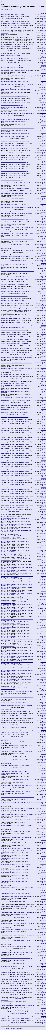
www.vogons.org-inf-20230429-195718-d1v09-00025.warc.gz (15, 1022)
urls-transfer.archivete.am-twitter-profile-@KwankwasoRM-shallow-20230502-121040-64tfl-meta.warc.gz (17, 576)
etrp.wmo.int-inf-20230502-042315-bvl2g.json (11, 180)
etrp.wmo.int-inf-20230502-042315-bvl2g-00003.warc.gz (14, 153)
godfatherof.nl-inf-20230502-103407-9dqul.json (12, 288)
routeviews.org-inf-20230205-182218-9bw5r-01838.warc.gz (15, 466)
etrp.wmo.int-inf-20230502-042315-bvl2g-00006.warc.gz (14, 166)
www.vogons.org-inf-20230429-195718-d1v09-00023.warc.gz (15, 1013)
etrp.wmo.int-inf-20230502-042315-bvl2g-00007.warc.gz (14, 171)
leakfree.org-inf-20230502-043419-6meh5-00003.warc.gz (14, 339)
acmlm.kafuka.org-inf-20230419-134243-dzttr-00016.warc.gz (15, 27)
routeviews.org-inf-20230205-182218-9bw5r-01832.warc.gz (15, 439)
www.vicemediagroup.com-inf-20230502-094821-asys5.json (15, 1011)
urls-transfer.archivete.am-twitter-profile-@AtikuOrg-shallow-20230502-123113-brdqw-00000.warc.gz (15, 536)
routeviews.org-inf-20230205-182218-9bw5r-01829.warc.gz (15, 426)
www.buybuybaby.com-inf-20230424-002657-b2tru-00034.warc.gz (16, 791)
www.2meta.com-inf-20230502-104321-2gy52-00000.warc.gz (15, 727)
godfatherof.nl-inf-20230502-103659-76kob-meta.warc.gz (14, 296)
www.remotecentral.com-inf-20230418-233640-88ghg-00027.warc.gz (17, 906)
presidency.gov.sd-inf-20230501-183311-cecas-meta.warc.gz (15, 405)
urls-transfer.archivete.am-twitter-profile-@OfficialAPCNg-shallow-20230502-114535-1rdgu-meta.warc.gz (16, 594)
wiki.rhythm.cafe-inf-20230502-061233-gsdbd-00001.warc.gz (15, 711)
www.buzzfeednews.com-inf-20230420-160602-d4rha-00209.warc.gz (17, 814)
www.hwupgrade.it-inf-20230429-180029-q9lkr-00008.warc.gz (15, 848)
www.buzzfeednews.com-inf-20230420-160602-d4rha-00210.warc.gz (17, 820)
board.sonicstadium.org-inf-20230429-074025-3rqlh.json (14, 81)
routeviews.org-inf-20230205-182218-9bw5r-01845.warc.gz (15, 498)
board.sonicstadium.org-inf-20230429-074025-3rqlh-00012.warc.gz (17, 70)
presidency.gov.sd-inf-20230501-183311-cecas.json (13, 409)
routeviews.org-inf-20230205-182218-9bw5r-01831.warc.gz (15, 435)
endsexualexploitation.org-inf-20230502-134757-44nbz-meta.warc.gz (17, 128)
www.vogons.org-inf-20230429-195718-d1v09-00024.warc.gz (15, 1018)
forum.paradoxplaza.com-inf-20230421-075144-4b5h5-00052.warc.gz (17, 239)
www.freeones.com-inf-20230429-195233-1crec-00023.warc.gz (16, 837)
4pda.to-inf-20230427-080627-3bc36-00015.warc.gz (13, 14)
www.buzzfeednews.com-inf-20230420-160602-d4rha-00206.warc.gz (17, 797)
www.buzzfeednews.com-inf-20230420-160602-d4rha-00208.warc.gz (17, 808)
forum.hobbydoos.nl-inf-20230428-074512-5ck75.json (13, 204)
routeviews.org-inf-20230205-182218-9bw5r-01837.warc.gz (15, 462)
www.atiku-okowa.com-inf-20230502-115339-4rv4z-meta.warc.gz (16, 765)
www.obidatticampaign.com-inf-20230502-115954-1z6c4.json (15, 879)
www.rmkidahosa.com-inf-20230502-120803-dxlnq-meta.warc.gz (16, 958)
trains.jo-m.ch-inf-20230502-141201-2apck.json (12, 516)
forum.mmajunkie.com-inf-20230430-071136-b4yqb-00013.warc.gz (17, 207)
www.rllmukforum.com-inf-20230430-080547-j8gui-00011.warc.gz (16, 946)
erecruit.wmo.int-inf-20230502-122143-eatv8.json (12, 145)
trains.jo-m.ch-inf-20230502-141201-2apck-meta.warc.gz (14, 511)
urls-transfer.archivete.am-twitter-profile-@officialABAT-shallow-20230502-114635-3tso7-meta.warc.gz (16, 680)
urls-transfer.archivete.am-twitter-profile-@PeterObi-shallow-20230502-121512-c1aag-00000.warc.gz (15, 622)
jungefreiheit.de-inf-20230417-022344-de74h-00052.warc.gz (15, 318)
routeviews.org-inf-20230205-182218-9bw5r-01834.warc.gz (15, 448)
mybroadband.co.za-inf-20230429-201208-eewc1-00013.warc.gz (16, 357)
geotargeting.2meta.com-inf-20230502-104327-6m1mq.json (15, 276)
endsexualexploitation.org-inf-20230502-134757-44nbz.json (15, 133)
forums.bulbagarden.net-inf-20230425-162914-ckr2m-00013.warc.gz (17, 250)
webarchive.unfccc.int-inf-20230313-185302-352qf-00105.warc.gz (16, 705)
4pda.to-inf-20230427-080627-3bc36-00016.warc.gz (13, 18)
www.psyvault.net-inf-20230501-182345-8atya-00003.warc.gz (15, 901)
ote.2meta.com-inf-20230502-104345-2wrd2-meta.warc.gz (15, 379)
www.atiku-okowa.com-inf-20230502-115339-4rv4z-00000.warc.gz (16, 759)
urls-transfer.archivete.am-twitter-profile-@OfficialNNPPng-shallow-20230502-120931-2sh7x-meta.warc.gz (17, 611)
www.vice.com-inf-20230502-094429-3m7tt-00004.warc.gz (15, 994)
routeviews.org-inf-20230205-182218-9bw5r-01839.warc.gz (15, 471)
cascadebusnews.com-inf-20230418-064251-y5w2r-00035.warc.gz (17, 84)
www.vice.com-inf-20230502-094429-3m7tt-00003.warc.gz (15, 990)
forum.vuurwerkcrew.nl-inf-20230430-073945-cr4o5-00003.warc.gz (17, 244)
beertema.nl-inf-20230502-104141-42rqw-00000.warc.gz (14, 58)
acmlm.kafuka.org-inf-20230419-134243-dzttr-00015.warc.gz (15, 23)
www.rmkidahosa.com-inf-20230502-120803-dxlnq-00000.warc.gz (16, 952)
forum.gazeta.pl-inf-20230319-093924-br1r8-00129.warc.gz (15, 188)
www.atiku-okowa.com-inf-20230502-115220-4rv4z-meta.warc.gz (16, 751)
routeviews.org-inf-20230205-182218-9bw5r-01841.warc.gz (15, 480)
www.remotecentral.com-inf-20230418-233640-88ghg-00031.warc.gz (17, 929)
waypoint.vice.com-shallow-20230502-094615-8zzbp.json (14, 702)
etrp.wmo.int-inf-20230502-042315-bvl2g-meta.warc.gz (14, 175)
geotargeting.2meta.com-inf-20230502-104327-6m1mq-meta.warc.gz (17, 271)
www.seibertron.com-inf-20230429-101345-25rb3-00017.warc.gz (16, 966)
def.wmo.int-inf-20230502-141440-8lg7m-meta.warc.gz (14, 100)
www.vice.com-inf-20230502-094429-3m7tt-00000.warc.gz (15, 976)
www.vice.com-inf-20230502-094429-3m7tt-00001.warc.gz (15, 981)
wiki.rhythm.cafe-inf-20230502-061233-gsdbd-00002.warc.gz (15, 715)
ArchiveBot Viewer (5, 1028)
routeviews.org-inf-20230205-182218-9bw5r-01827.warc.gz (15, 417)
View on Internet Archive (6, 9)
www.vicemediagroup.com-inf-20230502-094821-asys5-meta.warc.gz (17, 1005)
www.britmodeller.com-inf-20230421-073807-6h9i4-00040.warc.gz (16, 779)
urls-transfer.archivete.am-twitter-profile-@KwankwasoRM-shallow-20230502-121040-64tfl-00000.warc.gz (17, 571)
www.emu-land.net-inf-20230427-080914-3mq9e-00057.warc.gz (16, 825)
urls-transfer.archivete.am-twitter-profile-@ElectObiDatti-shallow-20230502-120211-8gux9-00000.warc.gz (16, 554)
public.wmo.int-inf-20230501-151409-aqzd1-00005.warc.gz (15, 412)
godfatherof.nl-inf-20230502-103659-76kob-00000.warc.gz (15, 291)
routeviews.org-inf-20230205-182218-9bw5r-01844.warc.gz (15, 493)
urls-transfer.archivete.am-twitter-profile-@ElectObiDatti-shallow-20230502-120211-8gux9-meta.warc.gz (16, 559)
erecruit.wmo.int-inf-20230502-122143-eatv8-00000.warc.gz (15, 136)
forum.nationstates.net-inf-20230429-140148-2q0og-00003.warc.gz (17, 221)
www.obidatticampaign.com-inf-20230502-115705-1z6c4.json (15, 864)
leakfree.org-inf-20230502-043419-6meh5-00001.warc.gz (14, 330)
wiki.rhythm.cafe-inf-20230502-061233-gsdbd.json (13, 725)
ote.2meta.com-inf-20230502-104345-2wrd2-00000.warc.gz (15, 374)
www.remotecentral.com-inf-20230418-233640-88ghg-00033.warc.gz (17, 940)
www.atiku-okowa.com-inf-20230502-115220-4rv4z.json (14, 756)
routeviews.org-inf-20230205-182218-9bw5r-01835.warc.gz (15, 453)
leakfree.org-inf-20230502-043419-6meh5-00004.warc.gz (14, 343)
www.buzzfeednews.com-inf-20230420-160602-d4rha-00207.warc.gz (17, 802)
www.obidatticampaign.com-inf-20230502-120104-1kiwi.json (15, 893)
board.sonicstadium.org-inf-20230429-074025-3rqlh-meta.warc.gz (16, 76)
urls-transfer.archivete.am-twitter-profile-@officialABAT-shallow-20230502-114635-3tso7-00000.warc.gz (16, 674)
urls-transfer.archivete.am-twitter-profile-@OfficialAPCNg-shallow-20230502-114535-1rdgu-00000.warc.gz (16, 588)
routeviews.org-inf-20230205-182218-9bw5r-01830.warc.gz (15, 430)
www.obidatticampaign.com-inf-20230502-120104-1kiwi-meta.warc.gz (17, 887)
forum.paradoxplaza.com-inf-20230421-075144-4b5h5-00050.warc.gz (17, 227)
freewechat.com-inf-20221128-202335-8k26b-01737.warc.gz (15, 256)
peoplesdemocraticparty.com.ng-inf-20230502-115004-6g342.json (16, 397)
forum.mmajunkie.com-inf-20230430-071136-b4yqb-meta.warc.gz (16, 213)
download (43, 13)
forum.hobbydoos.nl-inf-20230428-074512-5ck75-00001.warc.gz (16, 193)
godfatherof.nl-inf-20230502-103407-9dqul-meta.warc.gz (14, 284)
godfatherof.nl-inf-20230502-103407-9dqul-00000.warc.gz (14, 279)
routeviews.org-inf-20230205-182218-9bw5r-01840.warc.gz (15, 475)
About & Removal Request (16, 1028)
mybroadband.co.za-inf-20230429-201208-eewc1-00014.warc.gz (16, 363)
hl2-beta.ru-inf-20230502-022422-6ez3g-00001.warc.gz (14, 308)
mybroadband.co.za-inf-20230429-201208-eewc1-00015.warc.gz (16, 368)
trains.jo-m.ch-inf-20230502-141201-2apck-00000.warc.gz (15, 507)
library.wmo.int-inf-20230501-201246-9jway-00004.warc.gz (15, 348)
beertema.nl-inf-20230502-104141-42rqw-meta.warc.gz (14, 62)
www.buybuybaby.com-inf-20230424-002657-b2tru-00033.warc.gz (16, 785)
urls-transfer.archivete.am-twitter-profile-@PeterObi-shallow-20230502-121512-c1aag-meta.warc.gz (15, 628)
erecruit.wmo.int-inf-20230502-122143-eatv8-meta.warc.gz (15, 141)
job (42, 14)
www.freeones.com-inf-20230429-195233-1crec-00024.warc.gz (16, 842)
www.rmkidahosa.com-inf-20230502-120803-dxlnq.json (14, 963)
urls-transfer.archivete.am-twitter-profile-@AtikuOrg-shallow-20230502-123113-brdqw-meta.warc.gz (15, 542)
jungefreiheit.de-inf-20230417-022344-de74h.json (12, 327)
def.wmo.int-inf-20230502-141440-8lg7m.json (11, 105)
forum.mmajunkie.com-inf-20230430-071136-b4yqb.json (14, 219)
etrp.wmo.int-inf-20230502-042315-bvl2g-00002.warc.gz (14, 148)
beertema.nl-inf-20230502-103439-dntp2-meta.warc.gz (14, 50)
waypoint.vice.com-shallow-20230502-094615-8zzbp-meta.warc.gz (17, 697)
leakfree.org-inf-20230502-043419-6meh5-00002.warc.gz (14, 334)
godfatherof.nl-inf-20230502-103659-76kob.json (12, 300)
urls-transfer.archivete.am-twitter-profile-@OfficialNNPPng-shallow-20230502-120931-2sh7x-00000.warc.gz (17, 605)
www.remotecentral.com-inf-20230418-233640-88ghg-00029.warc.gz (17, 917)
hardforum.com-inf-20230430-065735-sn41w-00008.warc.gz (15, 303)
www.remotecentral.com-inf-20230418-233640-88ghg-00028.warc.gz (17, 912)
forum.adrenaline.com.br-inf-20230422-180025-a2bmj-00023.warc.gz (17, 182)
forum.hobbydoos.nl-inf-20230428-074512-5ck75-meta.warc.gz (16, 199)
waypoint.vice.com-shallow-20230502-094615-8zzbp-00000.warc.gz (17, 691)
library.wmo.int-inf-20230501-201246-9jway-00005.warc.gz (15, 352)
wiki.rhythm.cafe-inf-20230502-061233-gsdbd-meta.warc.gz (15, 720)
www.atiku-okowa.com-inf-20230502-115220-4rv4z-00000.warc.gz (16, 745)
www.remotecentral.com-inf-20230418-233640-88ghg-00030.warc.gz (17, 923)
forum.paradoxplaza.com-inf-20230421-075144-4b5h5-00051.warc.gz (17, 233)
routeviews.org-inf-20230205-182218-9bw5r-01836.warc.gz (15, 457)
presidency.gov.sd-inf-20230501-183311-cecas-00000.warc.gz (16, 400)
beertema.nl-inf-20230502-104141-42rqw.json (12, 67)
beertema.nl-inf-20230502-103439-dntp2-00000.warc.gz (14, 46)
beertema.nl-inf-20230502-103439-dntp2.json (11, 55)
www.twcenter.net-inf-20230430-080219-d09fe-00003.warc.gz (15, 972)
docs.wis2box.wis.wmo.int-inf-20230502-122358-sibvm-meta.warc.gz (17, 113)
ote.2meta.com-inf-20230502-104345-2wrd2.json (12, 383)
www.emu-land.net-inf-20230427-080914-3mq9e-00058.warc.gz (16, 831)
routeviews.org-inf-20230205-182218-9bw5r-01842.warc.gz (15, 484)
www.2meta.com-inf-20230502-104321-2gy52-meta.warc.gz (15, 732)
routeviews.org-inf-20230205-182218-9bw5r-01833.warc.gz (15, 444)
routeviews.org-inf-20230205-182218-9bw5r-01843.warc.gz (15, 489)
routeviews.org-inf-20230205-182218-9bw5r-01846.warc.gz (15, 502)
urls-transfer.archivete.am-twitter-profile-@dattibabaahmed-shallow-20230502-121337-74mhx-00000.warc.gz (17, 657)
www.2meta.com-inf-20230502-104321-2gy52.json (13, 736)
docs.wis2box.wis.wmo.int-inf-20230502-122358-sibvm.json (15, 119)
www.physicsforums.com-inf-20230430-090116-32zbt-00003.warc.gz (17, 896)
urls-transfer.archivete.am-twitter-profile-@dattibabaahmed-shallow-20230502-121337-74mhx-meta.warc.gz (17, 662)
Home (2, 1)
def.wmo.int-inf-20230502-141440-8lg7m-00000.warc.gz (14, 96)
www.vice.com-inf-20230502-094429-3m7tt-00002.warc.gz (15, 985)
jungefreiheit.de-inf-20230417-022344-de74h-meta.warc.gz (15, 322)
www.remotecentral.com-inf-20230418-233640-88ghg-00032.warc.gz (17, 935)
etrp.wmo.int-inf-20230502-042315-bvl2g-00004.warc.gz (14, 157)
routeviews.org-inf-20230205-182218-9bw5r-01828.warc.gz (15, 421)
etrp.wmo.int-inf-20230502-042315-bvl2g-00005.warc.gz (14, 162)
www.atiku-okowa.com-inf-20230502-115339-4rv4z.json (14, 771)
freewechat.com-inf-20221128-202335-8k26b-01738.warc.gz (15, 260)
